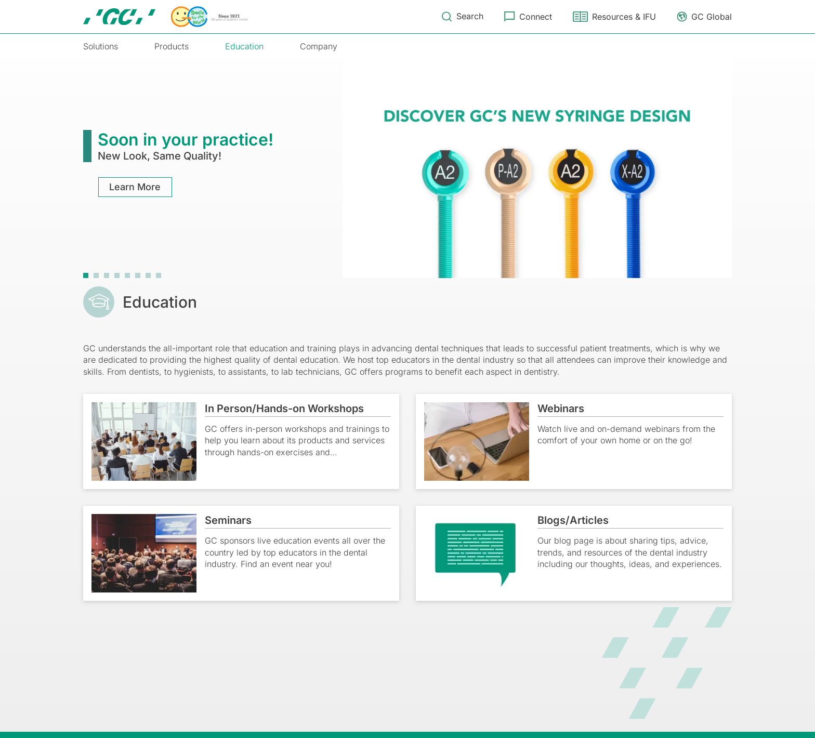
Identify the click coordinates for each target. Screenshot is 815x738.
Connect (535, 16)
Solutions (100, 46)
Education (244, 46)
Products (171, 46)
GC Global (711, 16)
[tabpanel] (407, 168)
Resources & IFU (624, 16)
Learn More (135, 186)
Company (318, 46)
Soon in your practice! (185, 139)
